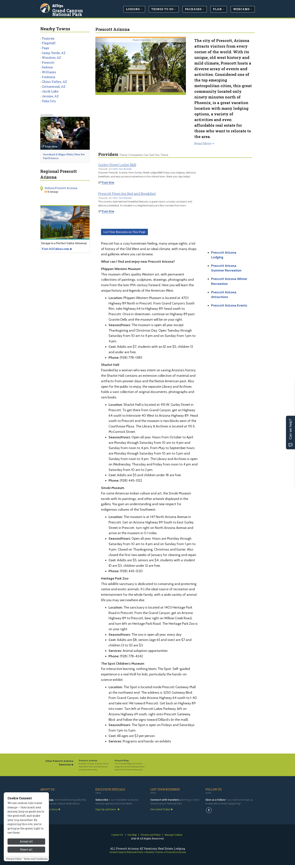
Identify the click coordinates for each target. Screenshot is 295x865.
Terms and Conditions (36, 858)
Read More (204, 143)
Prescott (48, 62)
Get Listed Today (161, 809)
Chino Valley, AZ (54, 82)
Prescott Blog (122, 760)
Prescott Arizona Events (229, 305)
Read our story (50, 809)
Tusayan (48, 38)
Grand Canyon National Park (78, 12)
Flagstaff (49, 43)
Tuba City (49, 101)
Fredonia (48, 77)
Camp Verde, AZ (53, 53)
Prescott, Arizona (88, 760)
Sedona (47, 67)
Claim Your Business (122, 169)
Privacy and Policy (151, 834)
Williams (49, 72)
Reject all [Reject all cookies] (26, 849)
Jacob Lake (50, 91)
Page (45, 48)
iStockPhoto (146, 40)
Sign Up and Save (107, 809)
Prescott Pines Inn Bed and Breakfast (127, 193)
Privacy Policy (14, 858)
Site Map (132, 834)
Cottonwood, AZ (53, 86)
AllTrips (58, 5)
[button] (102, 65)
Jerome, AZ (50, 96)
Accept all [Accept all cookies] (26, 841)
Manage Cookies (173, 834)
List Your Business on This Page (124, 232)
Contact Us (117, 834)
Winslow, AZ (51, 57)
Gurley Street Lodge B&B (117, 164)
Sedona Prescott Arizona (61, 188)
